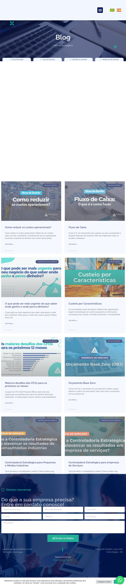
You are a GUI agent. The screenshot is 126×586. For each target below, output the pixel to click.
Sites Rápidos (59, 560)
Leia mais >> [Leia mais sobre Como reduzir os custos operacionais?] (9, 469)
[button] (100, 10)
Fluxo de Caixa (77, 451)
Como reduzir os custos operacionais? (28, 451)
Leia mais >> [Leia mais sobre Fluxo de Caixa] (73, 469)
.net (67, 560)
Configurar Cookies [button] (104, 582)
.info (71, 560)
